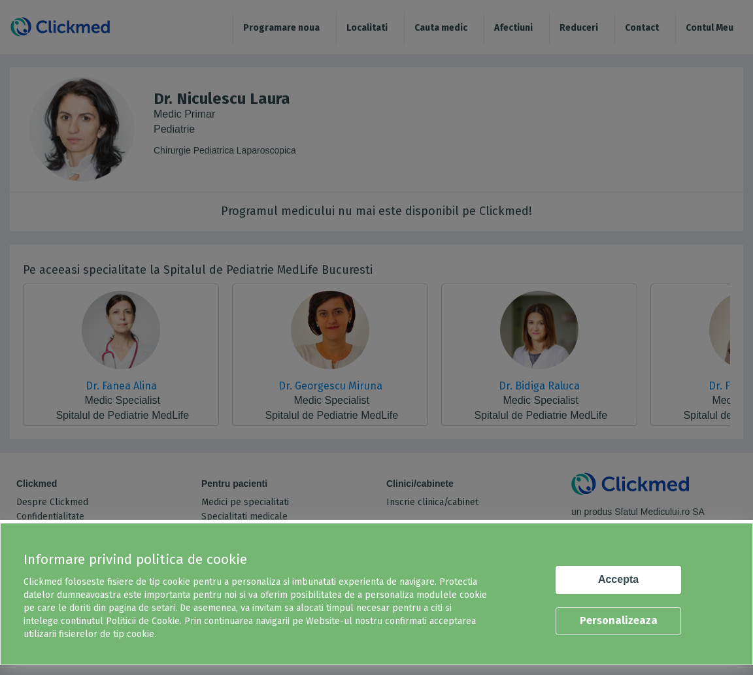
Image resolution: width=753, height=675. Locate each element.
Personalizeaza (619, 620)
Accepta (618, 579)
